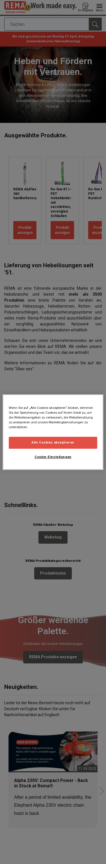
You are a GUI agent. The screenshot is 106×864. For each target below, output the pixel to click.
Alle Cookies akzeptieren (53, 442)
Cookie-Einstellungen (52, 457)
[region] (53, 432)
